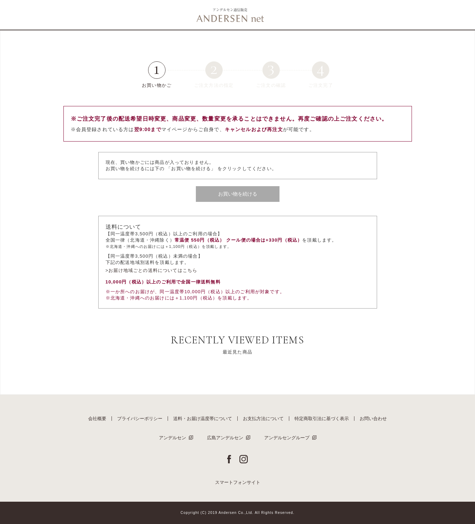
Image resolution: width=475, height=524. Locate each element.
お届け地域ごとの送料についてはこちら (152, 270)
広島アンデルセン (225, 437)
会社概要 (97, 418)
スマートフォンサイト (237, 482)
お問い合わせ (373, 418)
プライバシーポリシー (139, 418)
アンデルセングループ (286, 437)
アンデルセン (172, 437)
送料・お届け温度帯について (202, 418)
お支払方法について (263, 418)
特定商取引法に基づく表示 (321, 418)
